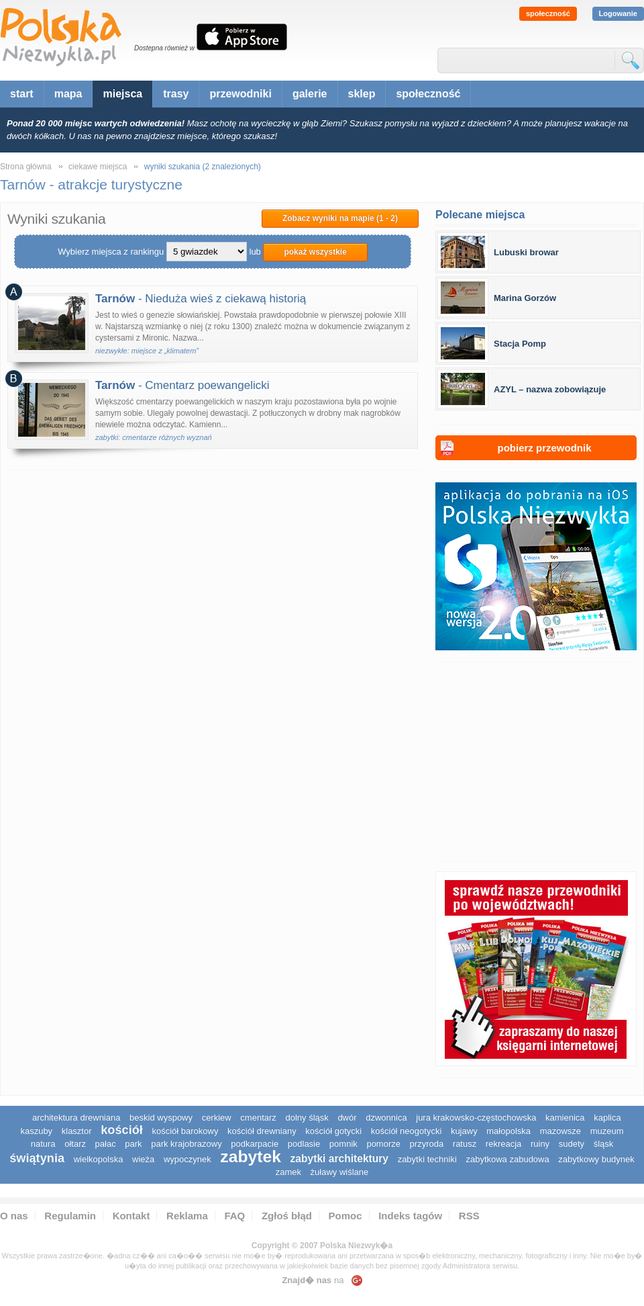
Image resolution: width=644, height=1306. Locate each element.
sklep (362, 93)
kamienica (565, 1118)
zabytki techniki (427, 1159)
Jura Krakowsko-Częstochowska (476, 1118)
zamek (288, 1172)
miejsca (122, 93)
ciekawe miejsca (97, 167)
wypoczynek (187, 1159)
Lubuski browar (526, 252)
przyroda (427, 1144)
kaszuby (36, 1131)
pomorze (383, 1144)
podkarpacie (254, 1144)
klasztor (77, 1131)
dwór (346, 1118)
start (22, 93)
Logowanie (618, 13)
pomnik (343, 1144)
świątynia (36, 1158)
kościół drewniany (262, 1131)
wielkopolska (98, 1159)
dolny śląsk (306, 1118)
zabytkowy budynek (596, 1159)
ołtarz (75, 1144)
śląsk (604, 1144)
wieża (143, 1159)
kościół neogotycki (406, 1131)
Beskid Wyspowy (161, 1118)
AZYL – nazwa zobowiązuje (550, 389)
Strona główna (26, 167)
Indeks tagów (410, 1216)
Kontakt (131, 1216)
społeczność (548, 13)
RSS (469, 1216)
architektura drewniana (76, 1118)
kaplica (607, 1118)
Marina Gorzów (525, 298)
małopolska (508, 1131)
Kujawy (464, 1131)
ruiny (540, 1144)
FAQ (234, 1216)
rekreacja (503, 1144)
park (133, 1144)
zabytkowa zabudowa (507, 1159)
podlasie (304, 1144)
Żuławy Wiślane (340, 1172)
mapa (68, 93)
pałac (105, 1144)
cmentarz (258, 1118)
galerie (309, 93)
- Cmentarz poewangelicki (182, 385)
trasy (176, 93)
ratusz (464, 1144)
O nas (14, 1216)
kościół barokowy (185, 1131)
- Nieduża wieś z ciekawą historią (200, 298)
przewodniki (240, 93)
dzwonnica (386, 1118)
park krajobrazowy (186, 1144)
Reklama (187, 1216)
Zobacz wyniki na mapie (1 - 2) (340, 218)
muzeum (607, 1131)
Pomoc (345, 1216)
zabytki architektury (339, 1158)
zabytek (250, 1156)
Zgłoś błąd (287, 1216)
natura (43, 1144)
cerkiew (216, 1118)
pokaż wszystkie (315, 252)
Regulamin (70, 1216)
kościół (122, 1130)
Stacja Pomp (520, 344)
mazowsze (560, 1131)
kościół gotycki (333, 1131)
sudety (571, 1144)
